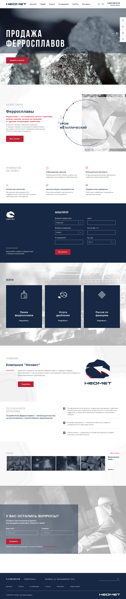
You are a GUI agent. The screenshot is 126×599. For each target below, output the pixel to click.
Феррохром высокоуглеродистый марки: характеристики (45, 460)
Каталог (9, 586)
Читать (36, 471)
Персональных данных (50, 566)
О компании (34, 586)
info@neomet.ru (30, 579)
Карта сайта (75, 586)
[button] (117, 33)
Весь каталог (15, 139)
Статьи (48, 586)
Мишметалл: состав (98, 459)
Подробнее (24, 320)
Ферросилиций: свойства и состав (45, 478)
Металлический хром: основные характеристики (101, 478)
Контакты (60, 586)
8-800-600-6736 (113, 3)
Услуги (21, 586)
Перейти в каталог (17, 60)
